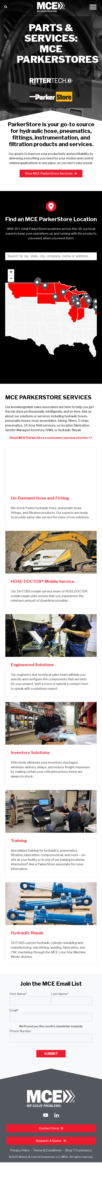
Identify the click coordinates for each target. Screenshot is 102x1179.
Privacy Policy (20, 1150)
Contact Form (49, 1128)
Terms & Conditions (47, 1150)
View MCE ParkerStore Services (49, 173)
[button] (78, 304)
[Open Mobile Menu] (93, 7)
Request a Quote (49, 1140)
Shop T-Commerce (78, 1150)
